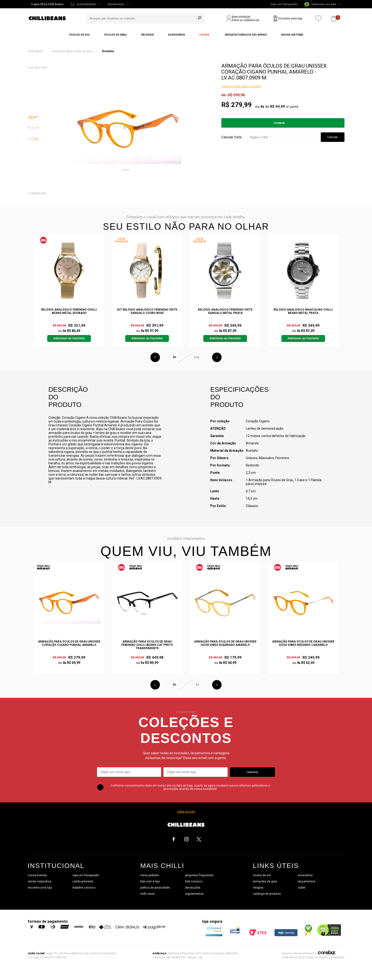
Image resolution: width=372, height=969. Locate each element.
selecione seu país (320, 4)
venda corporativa (39, 881)
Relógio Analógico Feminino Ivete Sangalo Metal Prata (225, 311)
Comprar (279, 123)
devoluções (192, 887)
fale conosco (193, 881)
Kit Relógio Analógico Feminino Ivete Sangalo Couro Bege (147, 311)
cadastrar (252, 772)
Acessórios (176, 34)
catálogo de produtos (267, 893)
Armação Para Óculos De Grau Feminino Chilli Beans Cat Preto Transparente (147, 645)
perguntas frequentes (199, 875)
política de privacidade (155, 887)
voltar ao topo (186, 811)
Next (217, 357)
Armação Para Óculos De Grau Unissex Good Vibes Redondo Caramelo (303, 643)
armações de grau (265, 881)
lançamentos (306, 881)
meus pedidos (149, 875)
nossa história (37, 875)
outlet (301, 887)
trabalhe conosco (83, 887)
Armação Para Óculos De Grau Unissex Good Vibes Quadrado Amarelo (225, 643)
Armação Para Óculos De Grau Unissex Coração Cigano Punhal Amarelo (69, 643)
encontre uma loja (40, 887)
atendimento (115, 4)
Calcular (332, 137)
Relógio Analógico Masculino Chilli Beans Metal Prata (303, 311)
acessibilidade (86, 4)
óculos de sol (262, 875)
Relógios (147, 34)
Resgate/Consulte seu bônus (246, 34)
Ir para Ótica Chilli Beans (47, 4)
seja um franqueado (284, 4)
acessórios (305, 875)
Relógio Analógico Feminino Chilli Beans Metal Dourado (69, 311)
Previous (155, 357)
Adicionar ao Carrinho (69, 338)
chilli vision (147, 893)
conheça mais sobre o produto (241, 86)
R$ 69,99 (277, 106)
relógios (258, 887)
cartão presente (82, 881)
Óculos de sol (79, 34)
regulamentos (194, 893)
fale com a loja (150, 881)
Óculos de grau (115, 34)
